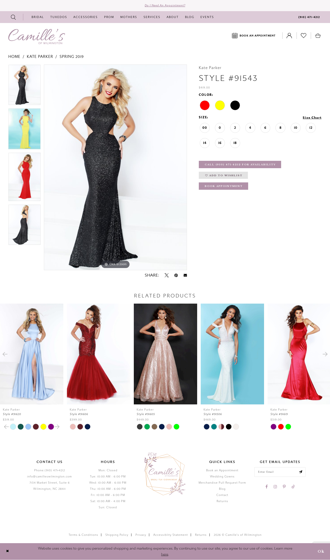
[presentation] (31, 354)
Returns (222, 501)
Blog (222, 489)
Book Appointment (224, 186)
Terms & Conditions (83, 535)
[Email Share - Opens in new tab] (185, 275)
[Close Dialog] (7, 551)
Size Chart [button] (312, 118)
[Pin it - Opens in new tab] (176, 275)
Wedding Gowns (222, 476)
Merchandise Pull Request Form (222, 483)
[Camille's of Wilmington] (36, 36)
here (164, 554)
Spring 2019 (72, 57)
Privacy (140, 535)
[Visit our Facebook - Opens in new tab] (266, 487)
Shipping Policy (116, 535)
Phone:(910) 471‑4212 (49, 470)
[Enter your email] (280, 472)
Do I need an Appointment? (165, 5)
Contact (222, 495)
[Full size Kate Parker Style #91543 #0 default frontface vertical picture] (115, 167)
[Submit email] (301, 472)
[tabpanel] (24, 87)
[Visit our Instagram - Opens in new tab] (275, 487)
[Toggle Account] (289, 36)
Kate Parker (40, 57)
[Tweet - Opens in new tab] (167, 275)
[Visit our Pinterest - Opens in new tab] (284, 487)
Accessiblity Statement (170, 535)
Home (14, 57)
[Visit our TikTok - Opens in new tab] (293, 487)
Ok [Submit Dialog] (321, 551)
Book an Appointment (222, 470)
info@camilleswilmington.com (49, 476)
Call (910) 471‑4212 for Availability (240, 165)
